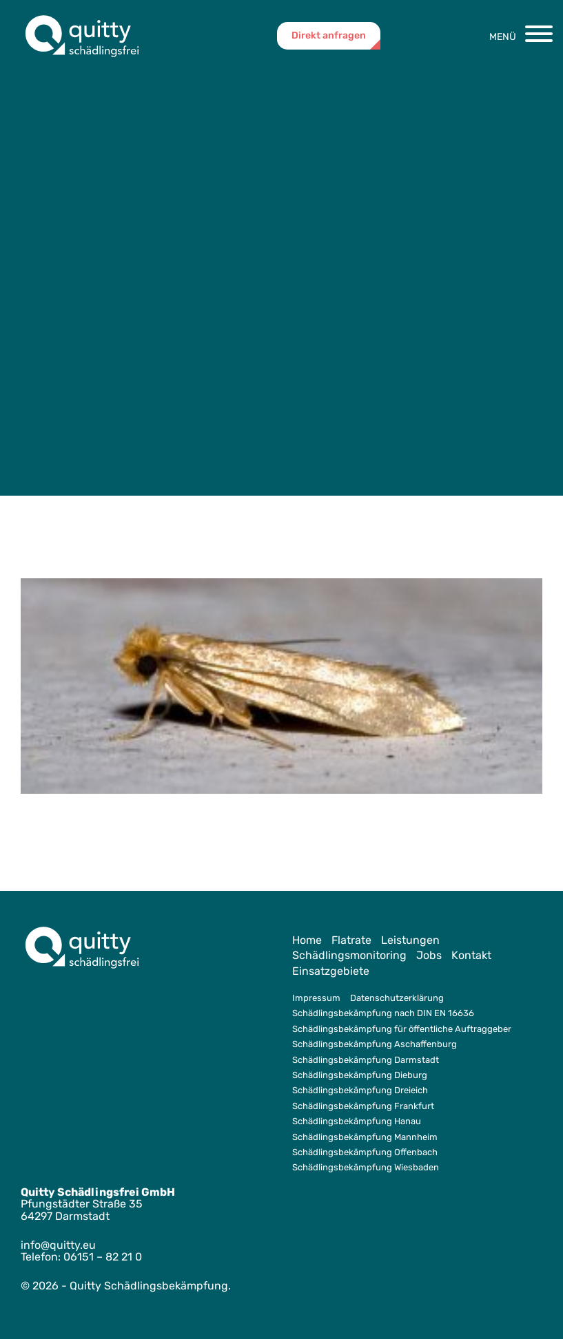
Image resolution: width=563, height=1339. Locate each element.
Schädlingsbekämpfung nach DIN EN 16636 (383, 1013)
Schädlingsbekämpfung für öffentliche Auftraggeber (401, 1029)
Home (307, 940)
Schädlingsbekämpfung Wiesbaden (365, 1167)
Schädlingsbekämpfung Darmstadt (365, 1060)
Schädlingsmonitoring (349, 955)
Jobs (429, 955)
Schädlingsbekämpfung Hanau (356, 1121)
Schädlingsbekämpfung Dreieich (360, 1090)
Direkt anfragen (328, 35)
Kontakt (471, 955)
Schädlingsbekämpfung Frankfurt (363, 1106)
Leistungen (410, 940)
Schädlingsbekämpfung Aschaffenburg (374, 1044)
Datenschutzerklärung (397, 998)
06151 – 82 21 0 (102, 1256)
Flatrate (351, 940)
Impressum (316, 998)
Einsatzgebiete (330, 971)
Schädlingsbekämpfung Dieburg (359, 1075)
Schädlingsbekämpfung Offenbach (365, 1152)
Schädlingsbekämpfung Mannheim (365, 1137)
